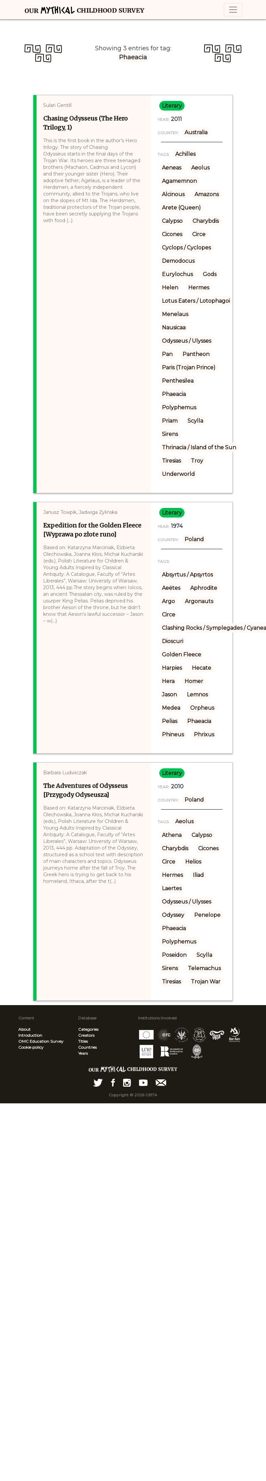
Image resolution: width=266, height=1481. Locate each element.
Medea (171, 708)
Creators (86, 1035)
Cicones (172, 234)
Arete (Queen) (181, 207)
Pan (167, 354)
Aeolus (200, 168)
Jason (169, 694)
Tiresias (171, 461)
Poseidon (174, 955)
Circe (198, 234)
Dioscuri (172, 641)
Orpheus (202, 708)
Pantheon (196, 354)
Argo (168, 601)
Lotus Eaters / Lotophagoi (196, 301)
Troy (197, 461)
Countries (87, 1047)
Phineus (173, 734)
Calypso (172, 221)
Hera (168, 681)
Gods (209, 274)
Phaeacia (174, 394)
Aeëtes (171, 588)
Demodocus (178, 261)
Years (83, 1053)
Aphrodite (203, 588)
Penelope (207, 915)
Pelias (169, 721)
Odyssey (173, 915)
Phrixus (204, 734)
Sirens (170, 434)
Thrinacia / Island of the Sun (199, 447)
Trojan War (205, 981)
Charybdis (206, 221)
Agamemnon (179, 181)
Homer (194, 681)
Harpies (172, 668)
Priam (170, 421)
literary (172, 106)
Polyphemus (179, 407)
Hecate (201, 668)
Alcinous (173, 194)
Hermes (198, 287)
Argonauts (199, 601)
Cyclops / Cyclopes (186, 247)
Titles (83, 1041)
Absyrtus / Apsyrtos (187, 574)
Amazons (207, 194)
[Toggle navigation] (233, 9)
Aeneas (171, 168)
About (24, 1029)
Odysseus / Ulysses (186, 341)
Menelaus (175, 314)
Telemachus (204, 968)
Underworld (178, 474)
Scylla (195, 421)
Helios (193, 862)
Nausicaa (174, 327)
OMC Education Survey (41, 1041)
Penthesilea (178, 381)
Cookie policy (31, 1047)
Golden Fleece (181, 654)
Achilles (185, 154)
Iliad (198, 875)
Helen (170, 287)
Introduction (30, 1035)
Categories (88, 1029)
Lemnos (197, 694)
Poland (194, 539)
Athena (172, 835)
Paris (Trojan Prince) (188, 367)
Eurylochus (177, 274)
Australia (196, 132)
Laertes (172, 888)
